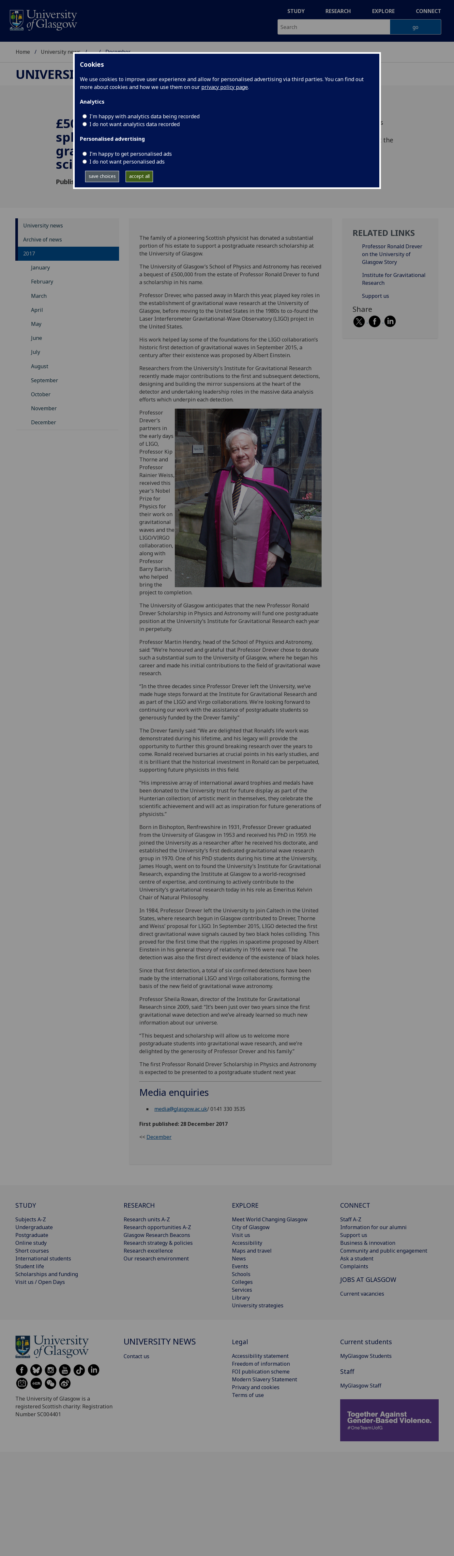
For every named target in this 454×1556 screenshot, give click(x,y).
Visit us (241, 1235)
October (41, 394)
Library (241, 1297)
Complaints (354, 1266)
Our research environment (156, 1258)
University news (61, 51)
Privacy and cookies (256, 1387)
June (36, 338)
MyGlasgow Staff (360, 1385)
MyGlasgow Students (366, 1356)
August (39, 366)
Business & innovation (367, 1242)
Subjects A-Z (30, 1219)
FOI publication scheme (261, 1371)
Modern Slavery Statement (264, 1379)
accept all (139, 176)
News (239, 1258)
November (44, 408)
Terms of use (248, 1395)
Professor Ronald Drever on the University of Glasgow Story (392, 254)
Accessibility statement (260, 1356)
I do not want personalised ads (127, 161)
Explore (383, 11)
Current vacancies (362, 1293)
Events (240, 1266)
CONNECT (355, 1205)
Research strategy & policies (158, 1242)
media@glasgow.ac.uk (180, 1108)
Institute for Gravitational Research (394, 278)
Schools (241, 1274)
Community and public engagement (383, 1250)
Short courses (32, 1250)
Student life (29, 1266)
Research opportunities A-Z (157, 1227)
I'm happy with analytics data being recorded (144, 116)
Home (23, 51)
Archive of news (42, 239)
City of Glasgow (251, 1227)
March (39, 295)
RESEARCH (139, 1205)
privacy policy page (224, 87)
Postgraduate (31, 1235)
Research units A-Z (147, 1219)
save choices (102, 176)
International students (43, 1258)
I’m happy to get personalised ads (130, 153)
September (44, 380)
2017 (29, 253)
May (36, 323)
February (42, 281)
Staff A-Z (350, 1219)
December (43, 422)
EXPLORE (245, 1205)
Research (338, 11)
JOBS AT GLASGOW (368, 1279)
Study (296, 11)
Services (242, 1289)
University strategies (257, 1305)
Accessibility (247, 1242)
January (40, 267)
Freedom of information (261, 1363)
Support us (375, 295)
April (37, 309)
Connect (428, 11)
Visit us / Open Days (40, 1282)
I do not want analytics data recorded (134, 124)
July (35, 352)
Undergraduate (34, 1227)
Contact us (136, 1356)
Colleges (242, 1282)
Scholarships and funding (46, 1274)
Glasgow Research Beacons (157, 1235)
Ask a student (356, 1258)
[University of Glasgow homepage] (43, 19)
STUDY (25, 1205)
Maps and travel (252, 1250)
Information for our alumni (373, 1227)
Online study (31, 1242)
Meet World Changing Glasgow (270, 1219)
